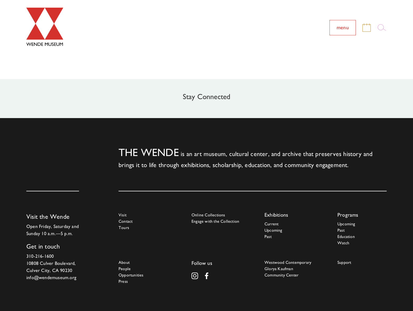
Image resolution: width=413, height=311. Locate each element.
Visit (122, 214)
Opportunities (131, 275)
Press (123, 281)
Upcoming (273, 230)
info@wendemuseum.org (51, 277)
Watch (343, 242)
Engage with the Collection (215, 221)
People (125, 268)
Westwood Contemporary (287, 262)
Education (346, 236)
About (124, 262)
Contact (125, 221)
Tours (124, 227)
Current (271, 223)
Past (268, 236)
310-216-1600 (40, 256)
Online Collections (208, 214)
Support (344, 262)
